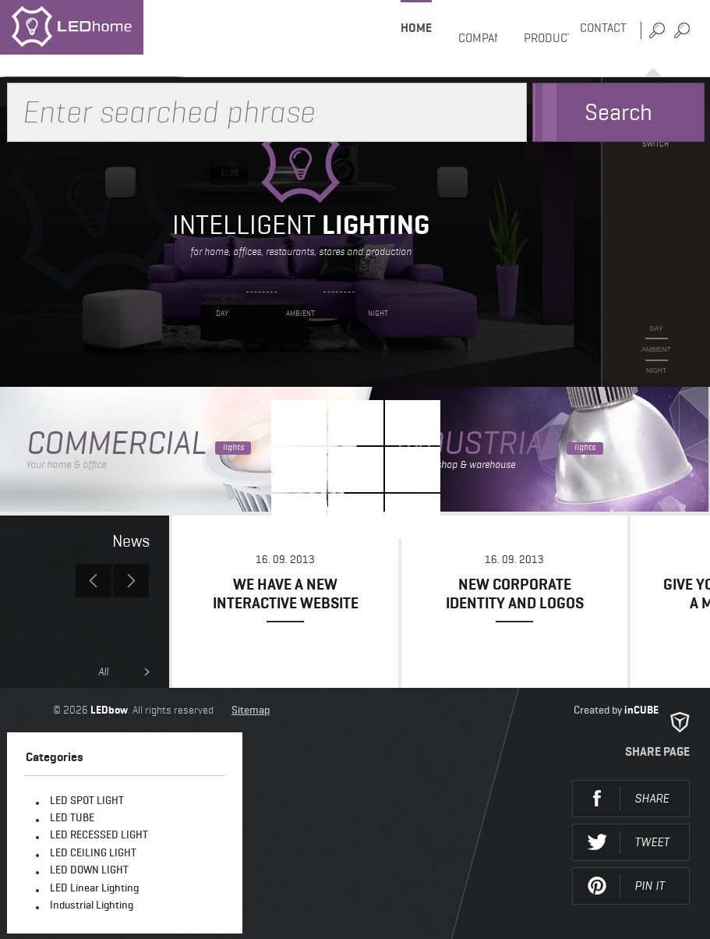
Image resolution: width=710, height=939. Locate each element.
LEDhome (93, 38)
